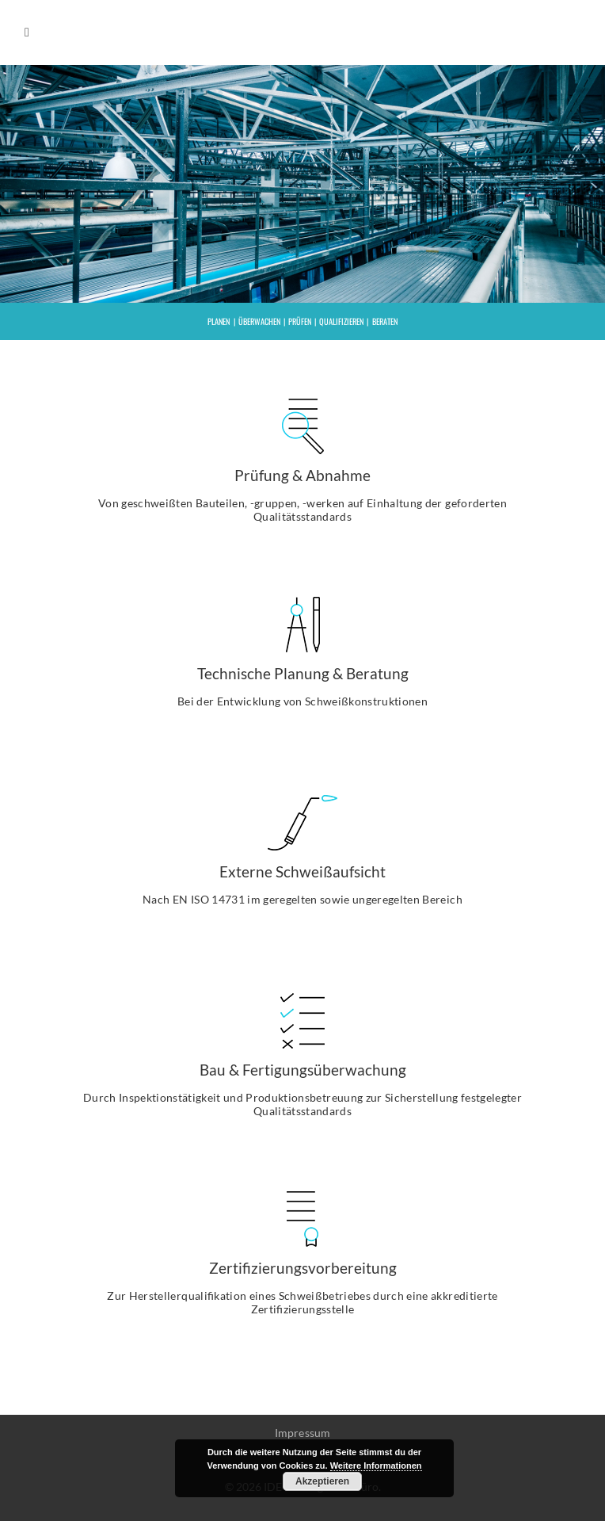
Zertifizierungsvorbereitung (303, 1268)
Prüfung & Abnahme (302, 475)
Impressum (303, 1433)
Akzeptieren (322, 1481)
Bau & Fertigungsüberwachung (303, 1069)
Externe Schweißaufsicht (302, 871)
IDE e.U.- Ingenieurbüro (510, 32)
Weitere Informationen (376, 1465)
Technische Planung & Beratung (303, 673)
